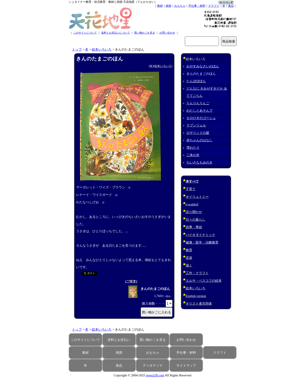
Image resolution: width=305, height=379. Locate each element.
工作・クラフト (197, 273)
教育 (189, 250)
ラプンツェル (196, 125)
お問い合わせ (167, 32)
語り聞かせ (194, 212)
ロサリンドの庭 (197, 133)
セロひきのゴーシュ (201, 118)
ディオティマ (152, 365)
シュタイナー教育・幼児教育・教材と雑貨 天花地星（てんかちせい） (113, 1)
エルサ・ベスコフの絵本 (204, 280)
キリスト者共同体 (199, 303)
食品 (231, 5)
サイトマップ (186, 365)
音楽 (189, 257)
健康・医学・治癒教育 (202, 242)
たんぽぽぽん (196, 81)
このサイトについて (85, 32)
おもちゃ (180, 5)
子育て (191, 189)
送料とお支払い (118, 339)
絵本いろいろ (101, 49)
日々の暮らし (195, 219)
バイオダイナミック (200, 235)
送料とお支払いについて (115, 32)
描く (189, 265)
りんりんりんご (197, 103)
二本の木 (192, 155)
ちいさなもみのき (199, 162)
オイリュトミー (197, 196)
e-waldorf (192, 204)
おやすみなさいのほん (202, 66)
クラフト (214, 5)
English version (196, 296)
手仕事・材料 (196, 5)
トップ (77, 49)
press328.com (155, 375)
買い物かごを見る (144, 32)
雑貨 (168, 5)
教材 (160, 5)
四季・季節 (194, 227)
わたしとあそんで (199, 110)
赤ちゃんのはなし (199, 140)
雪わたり (192, 147)
